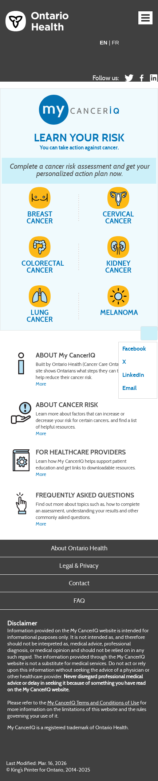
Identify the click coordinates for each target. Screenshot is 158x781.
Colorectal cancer (39, 255)
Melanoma (118, 300)
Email (129, 388)
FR (115, 42)
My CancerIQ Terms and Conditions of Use (93, 702)
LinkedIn (133, 375)
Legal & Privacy (79, 566)
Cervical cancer (118, 205)
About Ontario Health (79, 548)
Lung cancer (40, 304)
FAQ (79, 601)
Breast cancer (40, 205)
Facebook (134, 349)
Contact (79, 583)
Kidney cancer (118, 255)
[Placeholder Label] (75, 419)
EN (103, 42)
